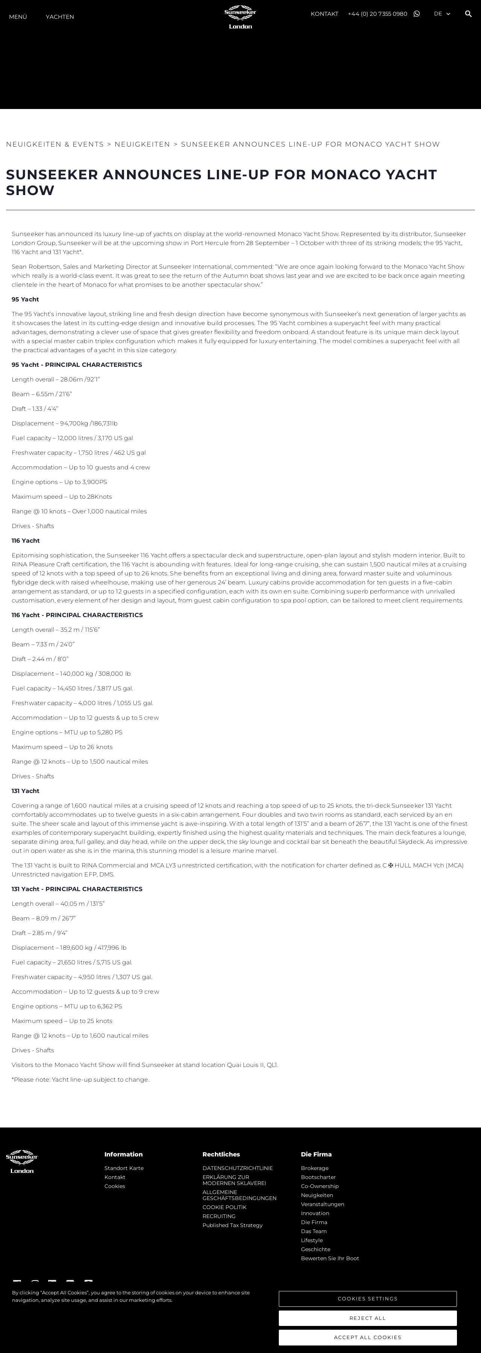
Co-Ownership (320, 1186)
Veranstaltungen (322, 1204)
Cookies (114, 1186)
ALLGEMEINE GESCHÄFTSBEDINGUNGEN (240, 1195)
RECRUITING (219, 1216)
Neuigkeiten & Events (55, 144)
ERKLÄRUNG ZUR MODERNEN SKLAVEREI (234, 1180)
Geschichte (315, 1249)
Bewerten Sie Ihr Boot (330, 1258)
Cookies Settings (368, 1298)
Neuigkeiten (317, 1195)
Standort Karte (124, 1168)
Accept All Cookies (368, 1337)
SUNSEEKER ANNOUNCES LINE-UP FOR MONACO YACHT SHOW (310, 144)
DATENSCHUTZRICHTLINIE (238, 1168)
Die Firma (314, 1222)
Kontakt (325, 13)
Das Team (314, 1231)
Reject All (367, 1318)
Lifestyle (312, 1240)
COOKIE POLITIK (225, 1207)
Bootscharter (318, 1177)
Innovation (315, 1213)
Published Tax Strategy (233, 1225)
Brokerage (314, 1168)
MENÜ (18, 16)
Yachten (60, 16)
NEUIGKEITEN (143, 144)
